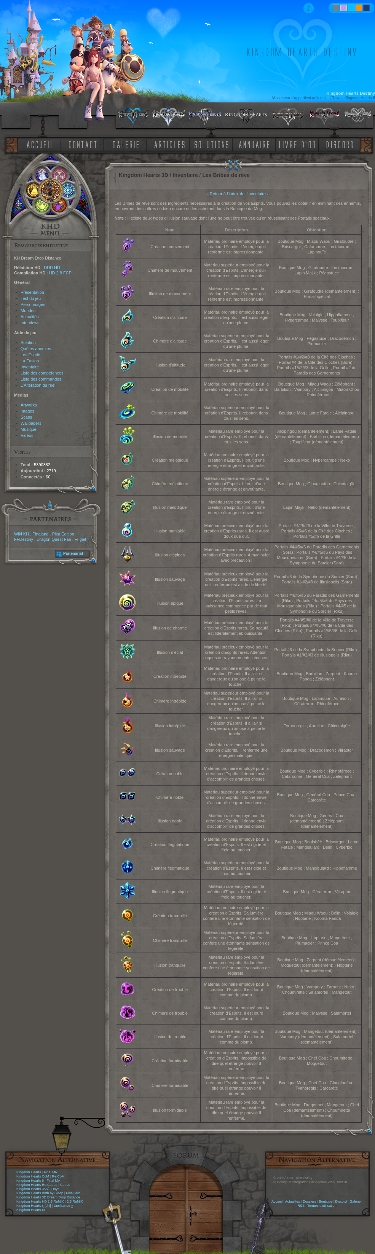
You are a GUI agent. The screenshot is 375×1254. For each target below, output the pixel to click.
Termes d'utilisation (321, 1206)
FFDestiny (23, 539)
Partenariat (73, 553)
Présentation (32, 292)
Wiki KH (21, 534)
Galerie (355, 1201)
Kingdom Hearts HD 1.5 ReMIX (40, 1201)
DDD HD (52, 267)
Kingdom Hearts (28, 1172)
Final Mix (50, 1172)
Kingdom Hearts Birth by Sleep (39, 1193)
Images (27, 411)
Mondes (28, 310)
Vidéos (27, 435)
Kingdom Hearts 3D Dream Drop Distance (48, 1197)
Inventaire (30, 367)
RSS (301, 1206)
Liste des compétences (42, 373)
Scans (26, 417)
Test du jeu (31, 298)
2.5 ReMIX (75, 1201)
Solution (28, 342)
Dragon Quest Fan (54, 539)
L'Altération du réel (38, 385)
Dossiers (309, 1201)
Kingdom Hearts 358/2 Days (37, 1189)
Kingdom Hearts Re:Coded (36, 1185)
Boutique (326, 1201)
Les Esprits (31, 354)
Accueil (276, 1201)
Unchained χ (63, 1206)
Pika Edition (63, 534)
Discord (341, 1201)
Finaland (40, 534)
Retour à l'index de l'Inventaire (238, 193)
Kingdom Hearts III (30, 1210)
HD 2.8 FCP (60, 273)
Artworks (29, 405)
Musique (29, 429)
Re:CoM (58, 1176)
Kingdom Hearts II (30, 1180)
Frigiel (80, 539)
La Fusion (30, 361)
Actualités (30, 316)
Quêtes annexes (36, 348)
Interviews (30, 322)
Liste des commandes (41, 379)
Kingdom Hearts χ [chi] (33, 1206)
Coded (65, 1185)
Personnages (33, 304)
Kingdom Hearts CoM (32, 1176)
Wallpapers (31, 423)
